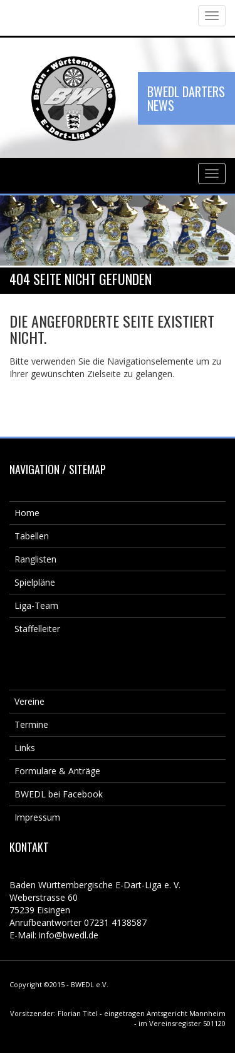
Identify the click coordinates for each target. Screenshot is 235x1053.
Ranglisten (35, 559)
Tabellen (31, 536)
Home (26, 513)
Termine (31, 724)
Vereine (29, 701)
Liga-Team (36, 605)
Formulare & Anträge (57, 771)
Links (24, 748)
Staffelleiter (37, 629)
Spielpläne (34, 582)
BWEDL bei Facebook (58, 794)
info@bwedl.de (68, 935)
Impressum (37, 817)
